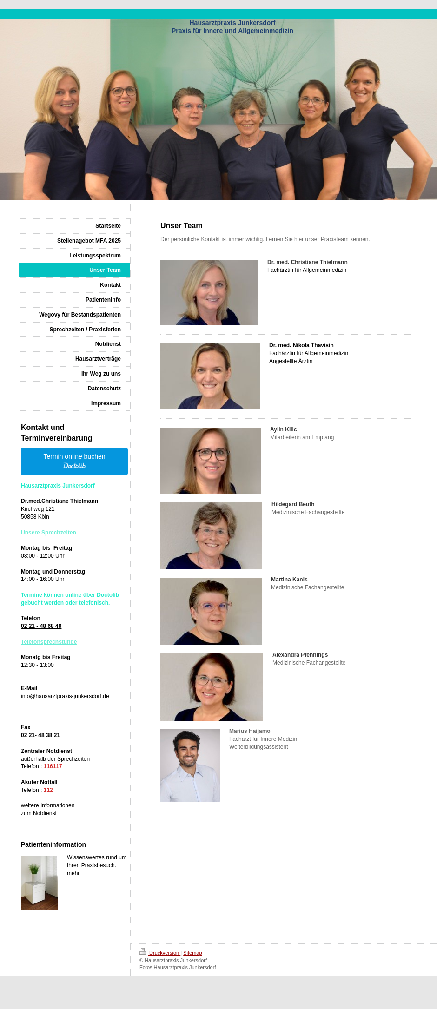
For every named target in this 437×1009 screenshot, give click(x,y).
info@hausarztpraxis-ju (49, 696)
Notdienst (45, 813)
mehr (73, 873)
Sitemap (192, 953)
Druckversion (159, 953)
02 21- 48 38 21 (40, 735)
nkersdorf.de (93, 696)
